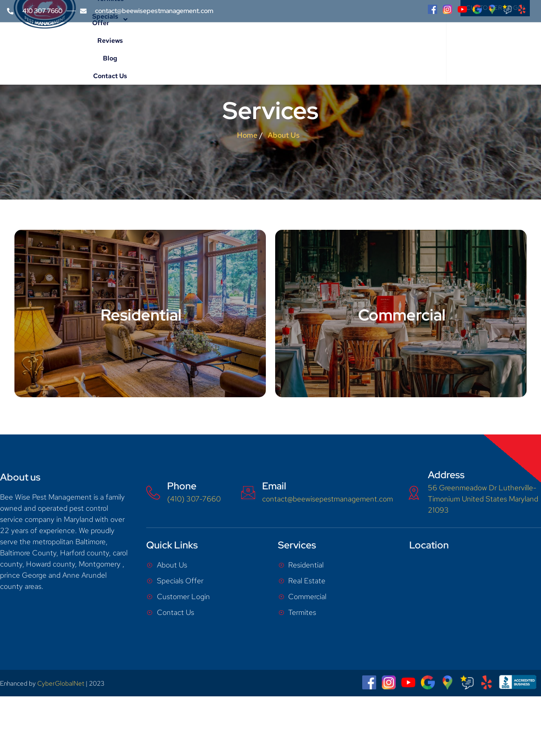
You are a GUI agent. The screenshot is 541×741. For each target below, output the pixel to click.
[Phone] (153, 493)
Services (204, 44)
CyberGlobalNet (60, 683)
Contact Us (400, 44)
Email (274, 486)
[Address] (414, 493)
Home (125, 44)
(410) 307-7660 (194, 499)
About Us (160, 44)
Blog (368, 44)
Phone (181, 486)
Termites (244, 44)
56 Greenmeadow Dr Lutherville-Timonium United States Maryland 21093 (483, 499)
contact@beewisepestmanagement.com (327, 499)
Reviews (342, 44)
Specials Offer (294, 44)
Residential (141, 314)
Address (446, 474)
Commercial (402, 314)
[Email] (248, 493)
